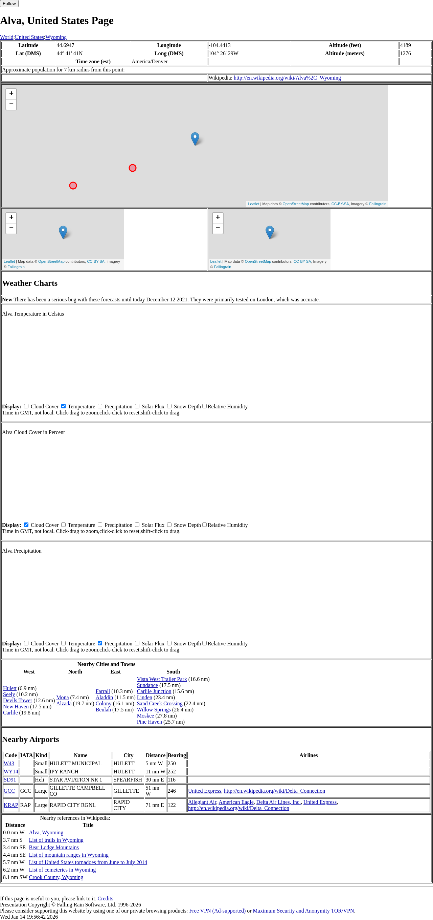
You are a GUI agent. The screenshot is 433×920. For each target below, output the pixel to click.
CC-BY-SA (340, 204)
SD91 (10, 780)
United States (29, 37)
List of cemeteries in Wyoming (62, 870)
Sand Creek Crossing (160, 703)
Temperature (81, 406)
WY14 (11, 771)
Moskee (145, 716)
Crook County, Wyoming (56, 877)
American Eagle (236, 802)
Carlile (10, 712)
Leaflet (253, 204)
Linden (144, 697)
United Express (204, 791)
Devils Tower (17, 700)
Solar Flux (153, 406)
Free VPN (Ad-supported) (217, 911)
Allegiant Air (202, 802)
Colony (104, 703)
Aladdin (104, 697)
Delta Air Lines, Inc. (278, 802)
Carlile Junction (154, 691)
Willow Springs (154, 709)
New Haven (16, 706)
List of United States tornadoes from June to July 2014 (88, 862)
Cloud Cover (45, 406)
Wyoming (56, 37)
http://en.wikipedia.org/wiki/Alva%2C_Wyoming (287, 78)
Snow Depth (187, 406)
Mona (62, 697)
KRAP (11, 805)
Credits (105, 898)
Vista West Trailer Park (162, 679)
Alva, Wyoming (46, 832)
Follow (9, 3)
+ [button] (11, 94)
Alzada (63, 703)
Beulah (103, 709)
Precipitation (118, 406)
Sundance (147, 685)
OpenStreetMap (296, 204)
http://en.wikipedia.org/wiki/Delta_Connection (274, 791)
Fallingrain (377, 204)
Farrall (103, 691)
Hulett (10, 688)
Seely (9, 694)
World (7, 37)
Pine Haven (149, 722)
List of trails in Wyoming (56, 840)
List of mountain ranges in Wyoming (69, 855)
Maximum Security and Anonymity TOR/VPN (303, 911)
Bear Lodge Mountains (54, 847)
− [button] (11, 105)
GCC (9, 791)
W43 (9, 763)
